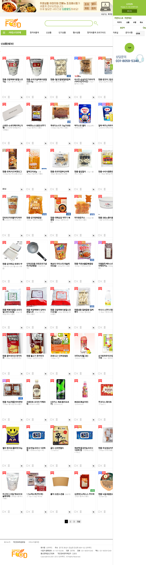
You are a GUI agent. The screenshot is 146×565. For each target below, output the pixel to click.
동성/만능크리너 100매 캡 (35, 449)
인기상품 (62, 33)
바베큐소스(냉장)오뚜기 (36, 127)
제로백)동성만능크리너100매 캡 (84, 450)
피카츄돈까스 (84, 219)
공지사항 (129, 33)
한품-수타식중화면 (108, 173)
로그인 (129, 11)
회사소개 (7, 542)
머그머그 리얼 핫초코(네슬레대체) (12, 496)
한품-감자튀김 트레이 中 (12, 266)
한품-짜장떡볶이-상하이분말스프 (36, 312)
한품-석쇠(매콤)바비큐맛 (12, 403)
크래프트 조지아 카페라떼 (35, 403)
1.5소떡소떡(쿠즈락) (34, 495)
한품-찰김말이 (84, 173)
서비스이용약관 (34, 542)
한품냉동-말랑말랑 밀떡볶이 (84, 311)
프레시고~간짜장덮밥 (59, 357)
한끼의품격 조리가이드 (96, 33)
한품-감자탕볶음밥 (34, 219)
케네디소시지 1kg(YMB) (60, 127)
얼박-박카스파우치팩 (107, 127)
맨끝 (78, 522)
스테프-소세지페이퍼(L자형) (12, 128)
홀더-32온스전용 (60, 494)
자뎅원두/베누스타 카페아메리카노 (108, 266)
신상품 (48, 33)
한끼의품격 (34, 33)
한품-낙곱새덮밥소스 (106, 495)
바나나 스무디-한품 (106, 311)
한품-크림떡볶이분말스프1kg (12, 80)
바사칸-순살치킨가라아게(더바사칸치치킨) (84, 81)
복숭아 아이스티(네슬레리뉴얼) (60, 265)
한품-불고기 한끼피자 (35, 357)
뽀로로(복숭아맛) (81, 403)
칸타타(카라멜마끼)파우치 (12, 219)
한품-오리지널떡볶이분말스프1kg (36, 81)
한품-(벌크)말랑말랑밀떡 (60, 80)
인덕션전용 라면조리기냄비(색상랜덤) (36, 266)
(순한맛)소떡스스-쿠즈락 (84, 495)
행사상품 (76, 33)
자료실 (115, 33)
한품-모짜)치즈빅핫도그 (12, 173)
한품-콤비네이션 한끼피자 (12, 357)
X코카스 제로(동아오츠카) (59, 403)
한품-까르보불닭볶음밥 (83, 265)
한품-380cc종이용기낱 (107, 219)
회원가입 (104, 14)
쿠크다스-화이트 (105, 403)
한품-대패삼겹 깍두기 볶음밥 (60, 220)
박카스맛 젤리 (84, 127)
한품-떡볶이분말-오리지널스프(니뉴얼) (12, 312)
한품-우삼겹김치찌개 (106, 449)
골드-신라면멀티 (57, 449)
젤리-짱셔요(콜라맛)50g (12, 449)
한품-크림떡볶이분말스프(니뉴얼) (60, 312)
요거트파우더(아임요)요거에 (108, 357)
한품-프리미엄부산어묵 (59, 173)
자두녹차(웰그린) (81, 357)
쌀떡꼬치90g (34, 173)
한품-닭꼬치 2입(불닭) (107, 80)
